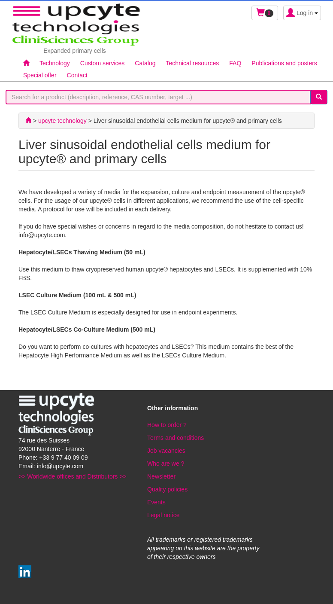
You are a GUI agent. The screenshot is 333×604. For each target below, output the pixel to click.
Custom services (102, 63)
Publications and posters (284, 63)
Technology (54, 63)
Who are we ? (165, 463)
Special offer (40, 75)
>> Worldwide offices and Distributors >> (72, 476)
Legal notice (163, 515)
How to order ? (167, 424)
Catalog (145, 63)
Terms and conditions (175, 437)
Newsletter (161, 476)
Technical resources (192, 63)
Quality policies (167, 489)
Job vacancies (166, 450)
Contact (77, 75)
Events (156, 502)
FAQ (235, 63)
